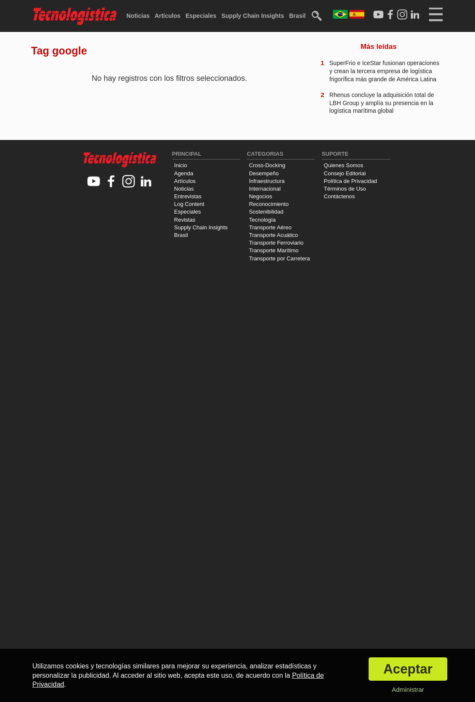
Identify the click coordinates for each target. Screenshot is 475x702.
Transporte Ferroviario (276, 243)
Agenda (183, 173)
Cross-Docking (267, 165)
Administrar (408, 689)
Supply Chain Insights (252, 15)
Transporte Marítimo (274, 250)
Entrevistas (187, 196)
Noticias (137, 15)
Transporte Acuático (273, 235)
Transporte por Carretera (279, 258)
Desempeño (264, 173)
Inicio (180, 165)
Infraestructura (267, 181)
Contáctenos (339, 196)
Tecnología (262, 220)
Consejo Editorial (345, 173)
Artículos (167, 15)
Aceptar (407, 669)
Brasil (297, 15)
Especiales (201, 15)
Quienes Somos (343, 165)
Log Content (189, 204)
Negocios (260, 196)
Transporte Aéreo (270, 227)
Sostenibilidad (266, 211)
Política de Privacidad (350, 181)
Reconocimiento (269, 204)
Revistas (184, 220)
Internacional (264, 188)
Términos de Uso (345, 188)
